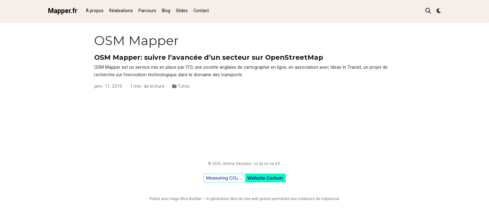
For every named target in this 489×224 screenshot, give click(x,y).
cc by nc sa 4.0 (267, 163)
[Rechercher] (428, 11)
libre (234, 199)
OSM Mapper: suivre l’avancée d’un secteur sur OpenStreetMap (208, 57)
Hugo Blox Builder (185, 199)
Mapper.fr (62, 11)
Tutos (184, 86)
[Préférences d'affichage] (439, 11)
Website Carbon (265, 177)
